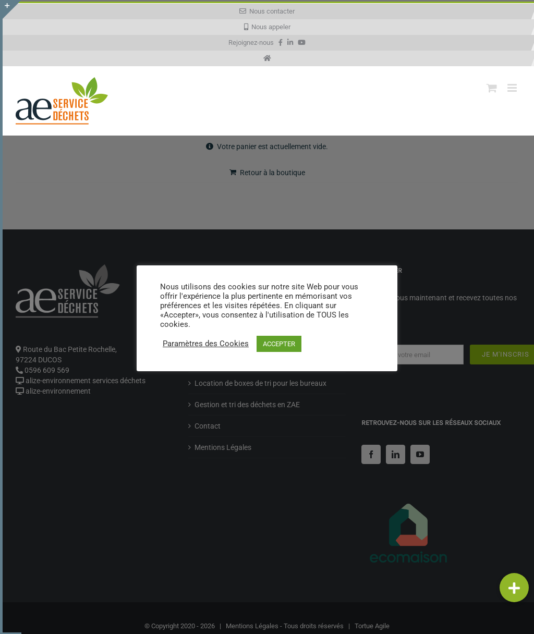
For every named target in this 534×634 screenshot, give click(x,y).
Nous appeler (267, 27)
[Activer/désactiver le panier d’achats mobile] (492, 87)
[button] (514, 587)
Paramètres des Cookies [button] (206, 343)
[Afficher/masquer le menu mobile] (512, 87)
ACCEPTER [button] (279, 344)
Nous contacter (267, 11)
